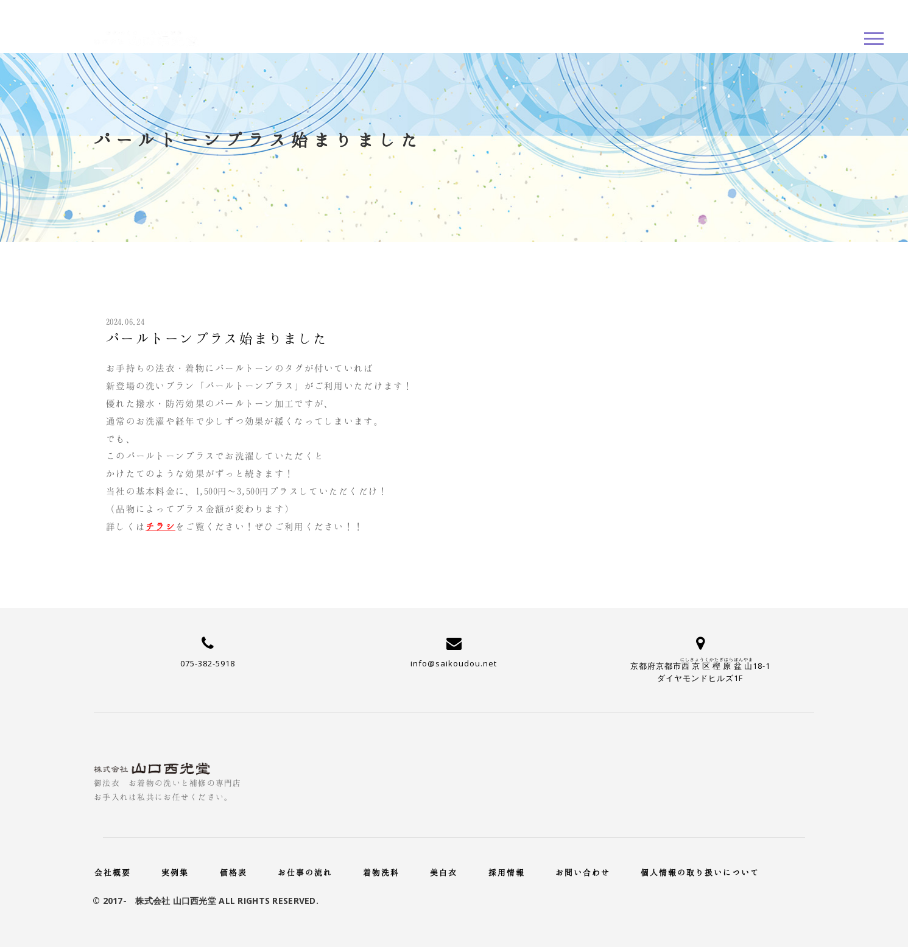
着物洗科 (381, 872)
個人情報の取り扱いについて (700, 872)
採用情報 (506, 872)
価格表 (233, 872)
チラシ (160, 526)
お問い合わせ (582, 872)
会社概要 (112, 872)
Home (597, 155)
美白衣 (443, 872)
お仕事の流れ (305, 872)
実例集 (175, 872)
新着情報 (652, 155)
